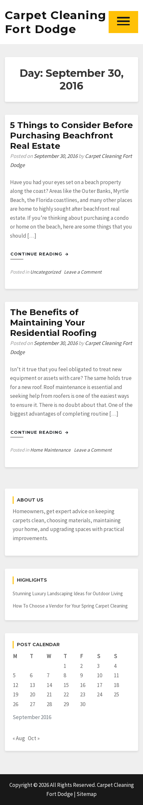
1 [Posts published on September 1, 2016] (65, 665)
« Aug (19, 738)
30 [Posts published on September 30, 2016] (82, 704)
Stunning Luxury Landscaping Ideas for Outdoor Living (68, 593)
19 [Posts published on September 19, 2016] (15, 694)
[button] (123, 22)
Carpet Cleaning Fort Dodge (55, 22)
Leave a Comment (82, 272)
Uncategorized (45, 272)
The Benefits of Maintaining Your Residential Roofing (53, 322)
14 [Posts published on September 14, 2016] (49, 685)
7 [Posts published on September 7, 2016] (48, 675)
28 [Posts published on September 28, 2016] (49, 704)
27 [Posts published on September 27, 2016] (32, 704)
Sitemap (87, 794)
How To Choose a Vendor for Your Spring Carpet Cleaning (70, 606)
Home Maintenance (50, 450)
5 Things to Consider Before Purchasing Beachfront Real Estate (71, 135)
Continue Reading (39, 253)
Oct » (34, 738)
